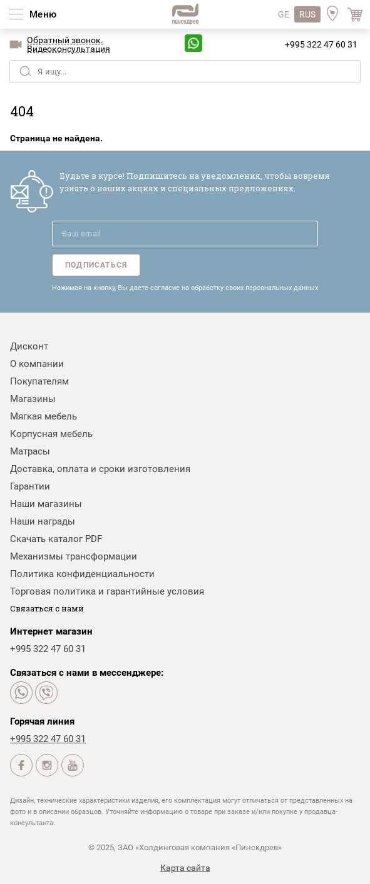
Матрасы (30, 451)
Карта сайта (185, 868)
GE (283, 14)
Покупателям (39, 381)
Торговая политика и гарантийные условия (107, 591)
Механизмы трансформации (73, 556)
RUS (307, 14)
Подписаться (96, 265)
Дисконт (29, 346)
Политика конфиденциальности (82, 574)
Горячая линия (42, 721)
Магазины (33, 398)
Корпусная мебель (51, 433)
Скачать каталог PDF (56, 539)
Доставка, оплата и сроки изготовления (100, 469)
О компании (37, 363)
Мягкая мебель (43, 416)
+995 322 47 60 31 (321, 44)
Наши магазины (46, 504)
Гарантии (30, 486)
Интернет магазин (51, 631)
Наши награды (42, 521)
